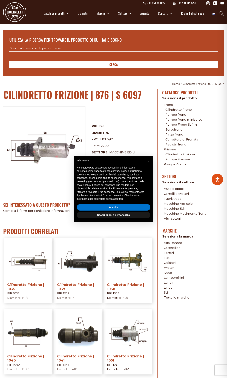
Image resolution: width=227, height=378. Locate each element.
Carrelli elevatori (176, 193)
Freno (168, 104)
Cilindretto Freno (178, 109)
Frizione (170, 149)
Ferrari (169, 253)
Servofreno (173, 129)
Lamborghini (174, 277)
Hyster (169, 267)
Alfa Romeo (173, 243)
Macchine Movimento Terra (185, 213)
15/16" (125, 369)
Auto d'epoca (174, 189)
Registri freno (175, 144)
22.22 (105, 146)
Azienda (145, 13)
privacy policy (120, 171)
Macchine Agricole (178, 203)
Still (166, 292)
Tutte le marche (176, 297)
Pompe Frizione (177, 159)
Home (176, 83)
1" (73, 297)
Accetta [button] (113, 207)
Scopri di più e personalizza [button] (113, 215)
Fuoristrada (172, 198)
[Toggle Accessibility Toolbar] (217, 179)
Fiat (166, 258)
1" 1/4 (25, 297)
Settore (125, 13)
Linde (168, 287)
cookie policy (84, 185)
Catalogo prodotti (56, 13)
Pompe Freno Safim (181, 124)
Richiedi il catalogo (192, 13)
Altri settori (172, 218)
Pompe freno (175, 114)
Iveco (168, 272)
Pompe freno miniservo (183, 119)
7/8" (110, 139)
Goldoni (170, 262)
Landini (169, 282)
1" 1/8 (125, 297)
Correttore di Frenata (181, 139)
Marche (103, 13)
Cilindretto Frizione (180, 154)
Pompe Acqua (175, 164)
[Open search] (222, 13)
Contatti (165, 13)
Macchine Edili (122, 152)
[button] (148, 162)
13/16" (25, 369)
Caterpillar (172, 248)
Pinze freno (174, 134)
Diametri (83, 13)
